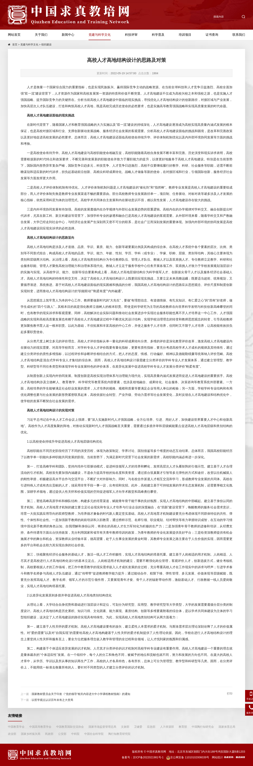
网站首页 (14, 34)
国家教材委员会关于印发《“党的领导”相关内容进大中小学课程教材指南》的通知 (81, 694)
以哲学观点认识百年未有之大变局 (52, 699)
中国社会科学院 (94, 733)
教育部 (183, 726)
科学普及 (158, 34)
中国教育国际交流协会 (70, 726)
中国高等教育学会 (40, 726)
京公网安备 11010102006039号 (187, 757)
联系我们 (238, 34)
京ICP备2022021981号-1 (148, 757)
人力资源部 (167, 726)
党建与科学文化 (100, 34)
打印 (229, 693)
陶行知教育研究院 (119, 733)
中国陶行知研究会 (203, 726)
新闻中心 (68, 34)
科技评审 (131, 34)
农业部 (12, 733)
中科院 (75, 733)
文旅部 (125, 726)
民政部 (49, 733)
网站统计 (217, 757)
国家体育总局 (227, 726)
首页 (14, 44)
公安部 (62, 733)
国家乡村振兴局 (30, 733)
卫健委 (138, 726)
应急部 (151, 726)
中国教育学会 (16, 726)
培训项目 (185, 34)
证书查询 (212, 34)
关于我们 (41, 34)
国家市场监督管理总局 (102, 726)
